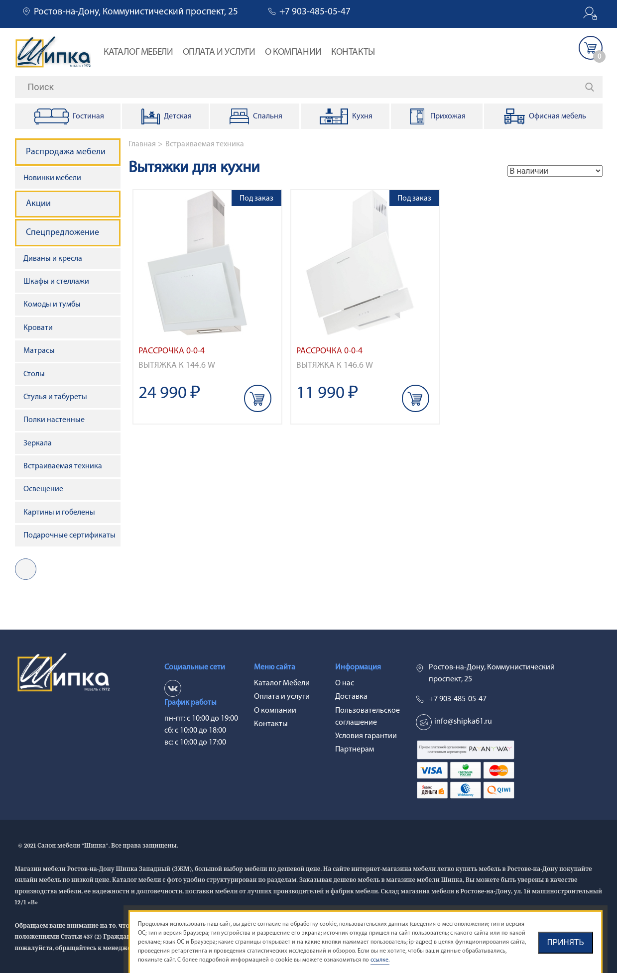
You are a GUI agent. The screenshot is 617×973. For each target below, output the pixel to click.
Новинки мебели (52, 178)
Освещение (43, 489)
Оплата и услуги (219, 52)
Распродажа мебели (66, 152)
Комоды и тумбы (52, 305)
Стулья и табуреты (55, 397)
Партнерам (354, 750)
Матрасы (39, 351)
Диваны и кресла (52, 259)
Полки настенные (54, 420)
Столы (34, 374)
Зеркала (37, 443)
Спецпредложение (62, 232)
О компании (293, 52)
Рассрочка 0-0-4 (171, 351)
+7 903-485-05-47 (315, 12)
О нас (344, 683)
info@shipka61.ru (463, 722)
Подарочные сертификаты (69, 536)
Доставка (351, 697)
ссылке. (379, 960)
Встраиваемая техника (204, 144)
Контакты (353, 52)
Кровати (38, 328)
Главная (142, 144)
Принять (565, 942)
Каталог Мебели (138, 52)
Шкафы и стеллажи (56, 282)
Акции (38, 204)
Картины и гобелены (59, 513)
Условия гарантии (366, 736)
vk (25, 569)
